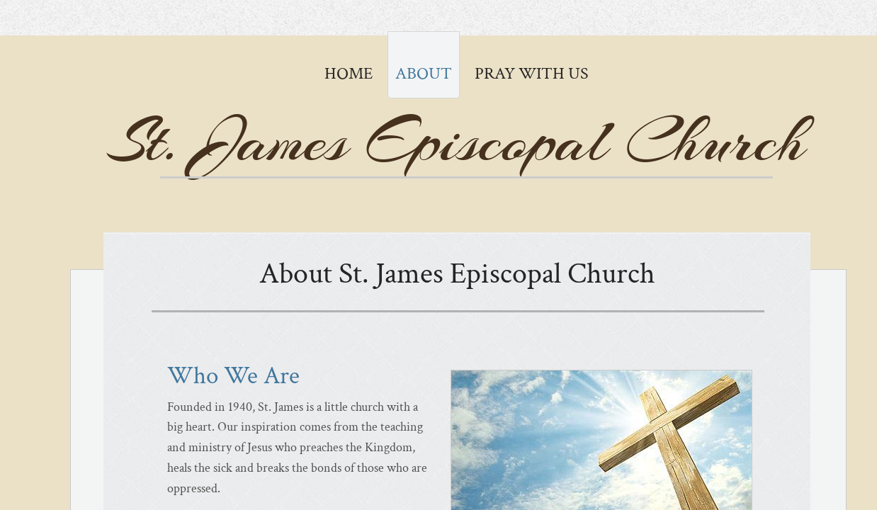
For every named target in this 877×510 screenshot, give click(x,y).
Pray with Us (532, 73)
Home (348, 73)
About (423, 73)
